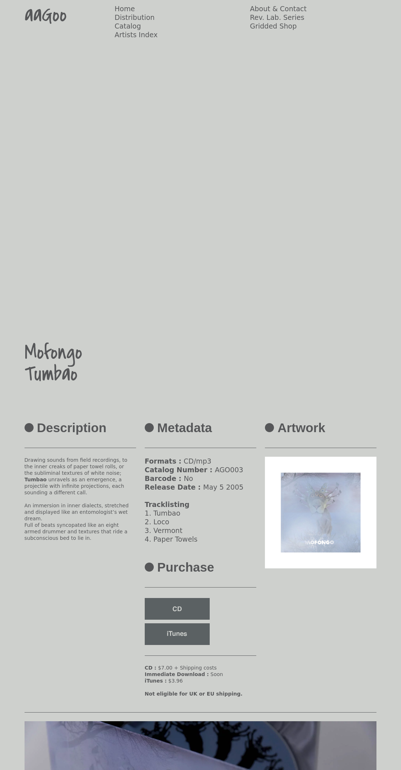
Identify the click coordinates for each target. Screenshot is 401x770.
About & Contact (278, 9)
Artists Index (136, 35)
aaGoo (46, 15)
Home (125, 9)
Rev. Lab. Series (277, 17)
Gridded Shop (273, 26)
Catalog (128, 26)
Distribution (135, 17)
